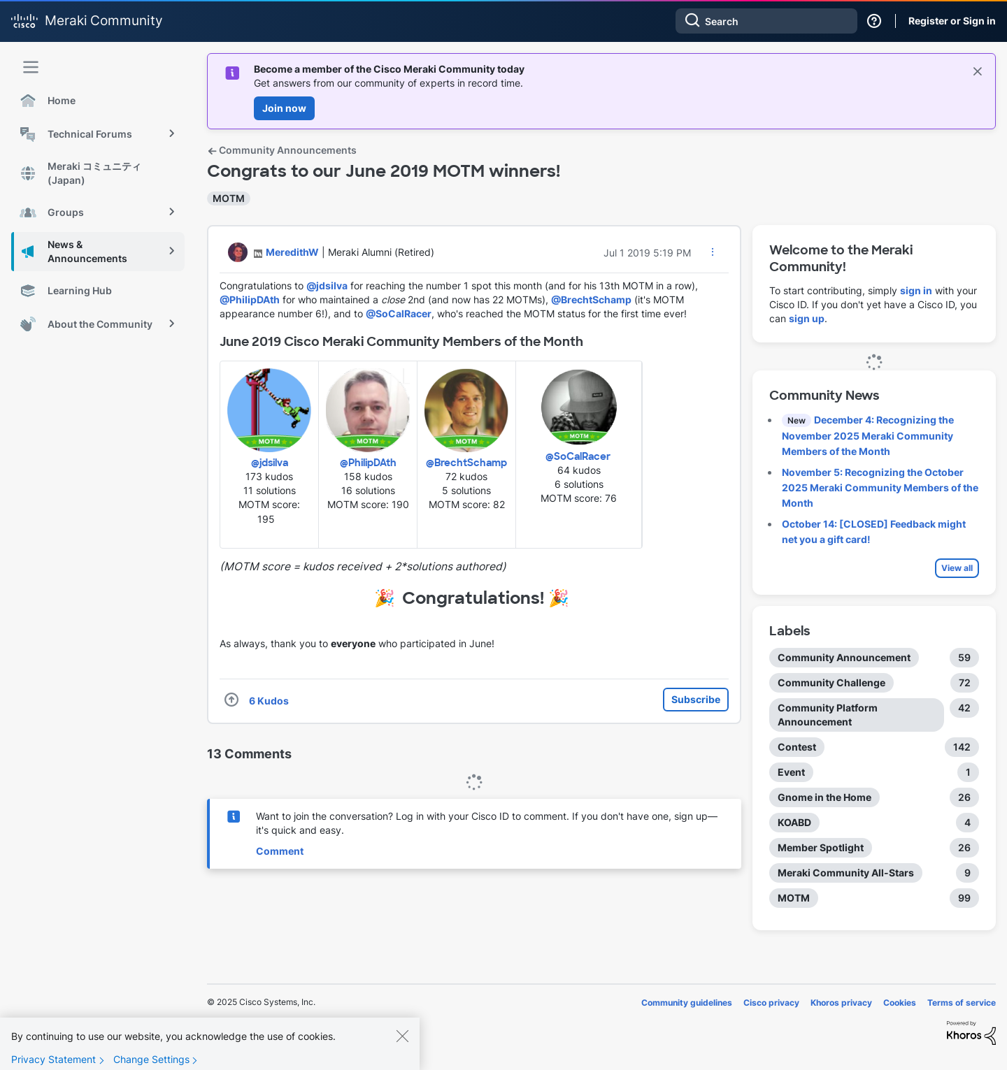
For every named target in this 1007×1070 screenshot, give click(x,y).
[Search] (766, 21)
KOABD (794, 822)
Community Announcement (844, 657)
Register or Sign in (952, 21)
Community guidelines (686, 1002)
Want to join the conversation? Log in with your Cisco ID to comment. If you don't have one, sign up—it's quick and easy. (486, 823)
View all (957, 568)
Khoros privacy (841, 1002)
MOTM (229, 198)
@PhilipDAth (250, 299)
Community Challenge (831, 682)
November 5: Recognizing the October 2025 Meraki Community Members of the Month (880, 487)
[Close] (402, 1048)
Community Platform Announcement (828, 715)
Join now (284, 108)
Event (791, 772)
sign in (916, 290)
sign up (806, 318)
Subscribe (695, 699)
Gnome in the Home (824, 797)
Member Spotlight (821, 847)
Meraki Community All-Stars (846, 873)
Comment (279, 851)
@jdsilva (327, 285)
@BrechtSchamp (591, 299)
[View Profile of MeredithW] (292, 252)
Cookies (899, 1002)
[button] (713, 252)
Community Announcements (282, 150)
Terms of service (961, 1002)
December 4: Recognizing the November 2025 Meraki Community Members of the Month (868, 435)
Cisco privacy (771, 1002)
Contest (797, 747)
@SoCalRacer (398, 313)
